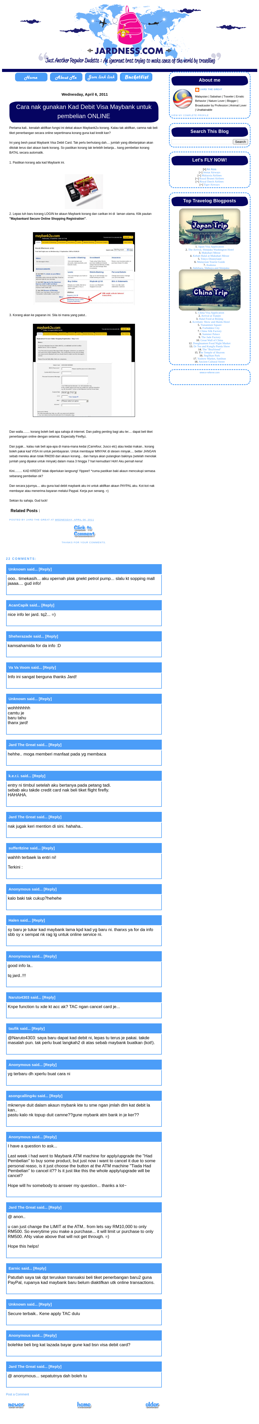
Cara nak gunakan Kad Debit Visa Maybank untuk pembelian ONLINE (84, 111)
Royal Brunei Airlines (211, 178)
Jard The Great (22, 744)
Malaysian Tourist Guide (211, 261)
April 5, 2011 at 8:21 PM (31, 653)
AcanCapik (19, 605)
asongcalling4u (22, 1096)
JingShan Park (212, 355)
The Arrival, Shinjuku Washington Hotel (211, 249)
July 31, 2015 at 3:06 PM (31, 1321)
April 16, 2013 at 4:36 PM (32, 1254)
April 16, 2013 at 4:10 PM (32, 1193)
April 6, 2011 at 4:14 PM (31, 983)
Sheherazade (20, 636)
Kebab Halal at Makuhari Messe (211, 255)
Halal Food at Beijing (211, 318)
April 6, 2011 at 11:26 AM (32, 942)
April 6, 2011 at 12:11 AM (32, 874)
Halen (14, 920)
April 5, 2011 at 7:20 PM (31, 591)
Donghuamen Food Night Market (211, 343)
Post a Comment (17, 1394)
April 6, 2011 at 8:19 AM (31, 906)
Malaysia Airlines (212, 175)
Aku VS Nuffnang (40, 867)
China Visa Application (211, 312)
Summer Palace (211, 334)
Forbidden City (211, 327)
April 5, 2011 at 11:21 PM (32, 834)
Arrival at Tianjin (211, 315)
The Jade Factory (211, 337)
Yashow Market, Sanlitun (212, 358)
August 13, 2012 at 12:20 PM (36, 1122)
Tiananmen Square (211, 324)
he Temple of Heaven (213, 352)
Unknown (17, 569)
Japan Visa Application (211, 246)
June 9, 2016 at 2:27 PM (31, 1352)
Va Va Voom (19, 667)
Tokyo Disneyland (211, 258)
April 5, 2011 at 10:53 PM (32, 761)
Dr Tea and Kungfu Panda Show (212, 346)
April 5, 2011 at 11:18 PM (32, 802)
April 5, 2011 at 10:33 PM (32, 684)
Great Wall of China (212, 340)
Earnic (14, 1268)
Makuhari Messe (211, 252)
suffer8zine (19, 848)
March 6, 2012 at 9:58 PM (32, 1050)
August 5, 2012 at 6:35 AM (33, 1081)
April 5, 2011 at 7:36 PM (31, 622)
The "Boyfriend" (211, 349)
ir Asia (212, 169)
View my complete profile (190, 115)
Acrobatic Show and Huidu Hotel (211, 321)
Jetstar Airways (211, 172)
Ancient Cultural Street (212, 361)
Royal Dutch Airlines (212, 181)
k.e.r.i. (14, 776)
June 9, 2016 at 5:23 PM (31, 1383)
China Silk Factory (210, 330)
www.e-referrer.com (209, 372)
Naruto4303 (19, 997)
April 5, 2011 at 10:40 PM (32, 730)
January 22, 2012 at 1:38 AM (35, 1014)
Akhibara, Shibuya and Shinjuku (211, 267)
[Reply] (45, 569)
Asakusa (211, 264)
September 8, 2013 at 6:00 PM (37, 1290)
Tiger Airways (212, 184)
